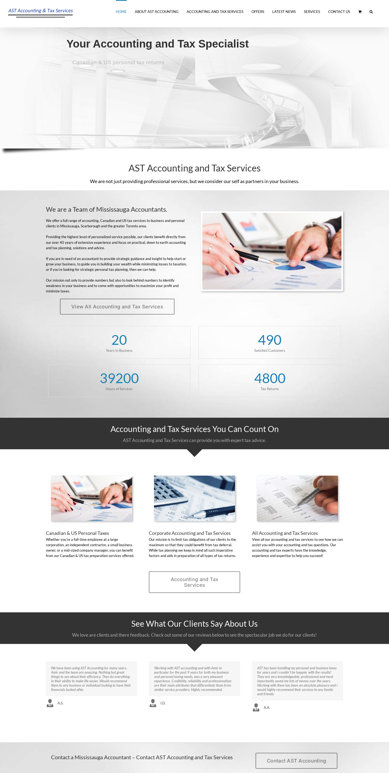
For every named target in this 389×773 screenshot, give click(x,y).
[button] (371, 11)
